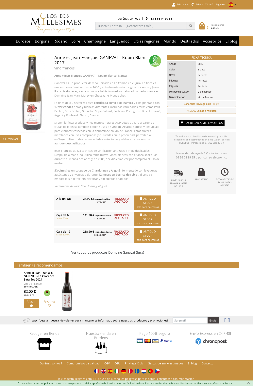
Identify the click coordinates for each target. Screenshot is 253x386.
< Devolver (10, 139)
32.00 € (30, 292)
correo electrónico (215, 157)
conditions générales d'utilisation (98, 383)
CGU (117, 363)
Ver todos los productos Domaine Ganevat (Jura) (107, 252)
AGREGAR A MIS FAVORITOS (201, 123)
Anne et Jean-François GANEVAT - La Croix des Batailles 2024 (39, 276)
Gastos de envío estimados (165, 363)
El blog (192, 363)
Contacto (207, 363)
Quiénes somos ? (129, 18)
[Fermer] (248, 383)
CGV (107, 363)
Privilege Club (134, 363)
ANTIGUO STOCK (148, 203)
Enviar (213, 320)
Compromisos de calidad (83, 363)
